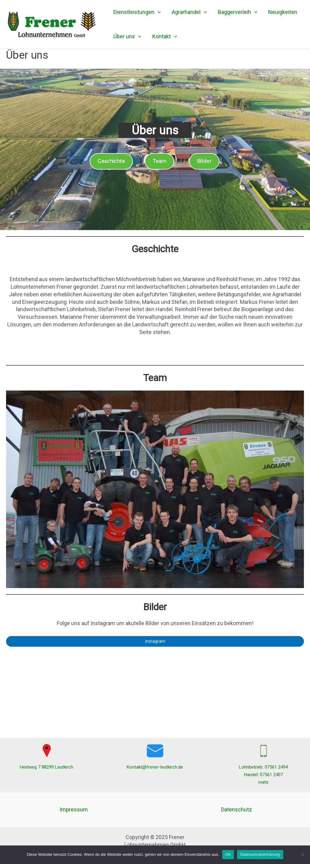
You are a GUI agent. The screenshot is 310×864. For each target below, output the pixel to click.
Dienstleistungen (137, 12)
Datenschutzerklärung (260, 854)
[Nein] (302, 855)
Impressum (74, 809)
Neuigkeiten (282, 12)
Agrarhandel (189, 12)
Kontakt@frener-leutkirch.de (155, 767)
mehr (263, 782)
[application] (157, 12)
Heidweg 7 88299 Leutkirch (46, 767)
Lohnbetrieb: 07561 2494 (263, 767)
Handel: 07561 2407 (263, 774)
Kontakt (164, 36)
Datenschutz (236, 809)
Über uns (127, 36)
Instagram (155, 641)
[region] (155, 149)
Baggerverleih (237, 12)
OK (228, 854)
